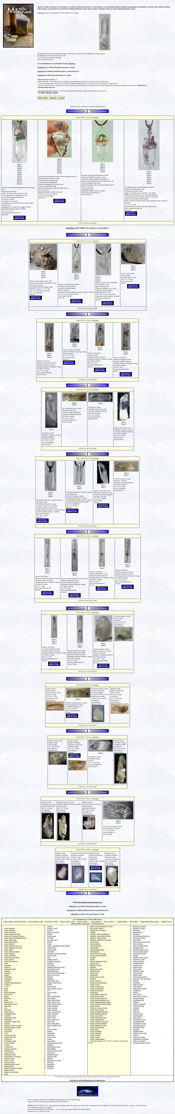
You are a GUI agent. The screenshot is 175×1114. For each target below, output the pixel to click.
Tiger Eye (136, 1010)
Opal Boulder (94, 948)
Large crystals (51, 1037)
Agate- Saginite (9, 959)
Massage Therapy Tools (54, 1050)
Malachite (50, 1045)
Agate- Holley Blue (10, 940)
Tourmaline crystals (139, 1019)
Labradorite (51, 1033)
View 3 (19, 166)
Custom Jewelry (9, 1052)
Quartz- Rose (94, 1029)
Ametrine (7, 971)
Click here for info (96, 1041)
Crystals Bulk (8, 1047)
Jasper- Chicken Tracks (54, 1004)
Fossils (49, 944)
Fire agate (50, 938)
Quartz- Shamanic (95, 1033)
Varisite (135, 1035)
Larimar (49, 1039)
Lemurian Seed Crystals (54, 1043)
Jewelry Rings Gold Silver (141, 936)
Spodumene (136, 990)
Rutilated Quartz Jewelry (141, 950)
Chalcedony (8, 1019)
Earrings (49, 926)
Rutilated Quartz (138, 948)
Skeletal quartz (138, 973)
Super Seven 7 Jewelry (140, 996)
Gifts (48, 957)
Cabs (5, 1008)
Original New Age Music (98, 930)
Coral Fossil (8, 1039)
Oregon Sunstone (138, 998)
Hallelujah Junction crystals (56, 967)
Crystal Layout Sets (10, 1049)
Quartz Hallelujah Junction (98, 1014)
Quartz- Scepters (95, 1035)
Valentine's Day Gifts (140, 1033)
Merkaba (50, 1058)
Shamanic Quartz (138, 971)
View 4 (19, 168)
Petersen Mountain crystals (98, 961)
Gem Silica (50, 951)
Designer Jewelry (9, 1062)
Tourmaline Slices (138, 1027)
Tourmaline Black (138, 1021)
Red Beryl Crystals (139, 928)
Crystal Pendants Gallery (36, 921)
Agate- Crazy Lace (10, 932)
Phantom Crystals (95, 965)
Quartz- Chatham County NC (99, 1021)
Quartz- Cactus (95, 984)
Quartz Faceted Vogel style (98, 998)
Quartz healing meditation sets (99, 1000)
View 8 (19, 176)
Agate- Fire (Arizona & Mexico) (14, 936)
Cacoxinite (7, 1010)
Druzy (6, 1074)
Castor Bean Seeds (10, 1017)
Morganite (50, 1066)
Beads (6, 988)
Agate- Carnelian (9, 930)
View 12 (19, 183)
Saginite (135, 955)
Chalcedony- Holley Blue (12, 1021)
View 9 (19, 178)
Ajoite (6, 963)
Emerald (49, 930)
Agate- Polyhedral (10, 955)
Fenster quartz (51, 936)
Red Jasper (136, 930)
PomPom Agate (95, 971)
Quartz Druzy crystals (97, 996)
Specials (135, 981)
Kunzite (49, 1031)
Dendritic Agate (9, 1058)
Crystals (61, 98)
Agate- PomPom (9, 953)
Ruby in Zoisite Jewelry (140, 946)
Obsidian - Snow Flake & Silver (100, 936)
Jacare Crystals (52, 992)
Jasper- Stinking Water (54, 1025)
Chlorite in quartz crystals (12, 1027)
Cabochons (7, 1006)
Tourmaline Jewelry (139, 1025)
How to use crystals (53, 975)
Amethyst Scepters (10, 969)
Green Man (50, 965)
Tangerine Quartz (138, 1006)
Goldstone (50, 963)
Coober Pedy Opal (10, 1037)
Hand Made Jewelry (53, 969)
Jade (48, 994)
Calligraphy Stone (10, 1014)
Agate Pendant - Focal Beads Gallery (15, 921)
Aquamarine (8, 979)
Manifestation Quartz (54, 1047)
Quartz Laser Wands (96, 1016)
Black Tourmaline (9, 992)
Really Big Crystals (139, 926)
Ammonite (7, 973)
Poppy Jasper (94, 973)
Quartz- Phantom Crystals (98, 1025)
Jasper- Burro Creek (53, 1002)
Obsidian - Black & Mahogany (99, 934)
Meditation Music (52, 1054)
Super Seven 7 (137, 994)
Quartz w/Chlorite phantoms (99, 1012)
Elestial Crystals (52, 928)
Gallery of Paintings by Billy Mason (58, 946)
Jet (48, 1027)
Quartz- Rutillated (95, 1031)
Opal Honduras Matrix (97, 950)
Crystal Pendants (9, 1043)
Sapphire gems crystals (140, 957)
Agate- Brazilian (9, 928)
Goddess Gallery (122, 921)
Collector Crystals (10, 1035)
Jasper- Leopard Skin (54, 1012)
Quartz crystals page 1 (97, 986)
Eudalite (49, 934)
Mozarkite (50, 1068)
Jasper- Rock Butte (53, 1023)
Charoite (7, 1023)
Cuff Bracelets (8, 1050)
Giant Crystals (51, 955)
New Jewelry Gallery (96, 928)
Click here (40, 13)
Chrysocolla (8, 1031)
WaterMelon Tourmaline (141, 1039)
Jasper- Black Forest (53, 1000)
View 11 (19, 182)
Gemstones (53, 98)
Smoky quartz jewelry (140, 977)
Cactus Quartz (8, 1012)
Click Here (70, 228)
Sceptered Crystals (139, 959)
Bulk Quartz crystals (10, 1004)
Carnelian (7, 1016)
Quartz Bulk (94, 992)
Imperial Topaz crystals (54, 988)
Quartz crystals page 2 (97, 988)
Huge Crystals (51, 986)
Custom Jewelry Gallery (67, 921)
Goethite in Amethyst (54, 961)
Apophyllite (8, 977)
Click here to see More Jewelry (48, 91)
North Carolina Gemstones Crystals (101, 926)
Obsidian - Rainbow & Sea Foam (100, 940)
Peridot (92, 959)
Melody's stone (52, 1056)
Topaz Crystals (137, 1014)
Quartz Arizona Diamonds (98, 983)
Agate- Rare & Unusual (11, 957)
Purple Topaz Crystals (97, 977)
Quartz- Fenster (95, 1006)
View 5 (19, 170)
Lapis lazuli (51, 1035)
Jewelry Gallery (52, 1029)
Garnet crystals (52, 950)
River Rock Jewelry (139, 938)
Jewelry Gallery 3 (109, 921)
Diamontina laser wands (11, 1064)
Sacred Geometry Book (140, 951)
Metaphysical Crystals (54, 1060)
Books (6, 1000)
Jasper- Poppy (51, 1017)
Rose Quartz (137, 940)
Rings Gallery (133, 921)
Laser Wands (51, 1041)
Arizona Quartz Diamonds (12, 983)
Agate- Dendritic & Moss (12, 934)
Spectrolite (136, 983)
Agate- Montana (9, 944)
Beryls (6, 990)
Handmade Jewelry (98, 923)
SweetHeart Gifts (138, 1000)
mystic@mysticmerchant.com (90, 902)
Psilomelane (94, 975)
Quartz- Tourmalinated (97, 1039)
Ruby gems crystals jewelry (142, 942)
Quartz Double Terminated (98, 994)
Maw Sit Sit (51, 1052)
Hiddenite (50, 979)
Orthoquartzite (94, 951)
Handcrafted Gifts (53, 971)
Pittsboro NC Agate (96, 969)
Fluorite (49, 942)
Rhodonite (136, 934)
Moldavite (50, 1062)
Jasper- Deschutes (52, 1006)
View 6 (19, 172)
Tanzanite (136, 1008)
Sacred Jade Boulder (139, 953)
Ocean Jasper (94, 942)
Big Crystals (8, 994)
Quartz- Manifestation (97, 1019)
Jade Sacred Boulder (53, 996)
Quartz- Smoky (95, 1037)
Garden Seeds (51, 948)
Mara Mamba (51, 1049)
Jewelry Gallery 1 (82, 921)
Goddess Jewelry (52, 959)
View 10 (19, 180)
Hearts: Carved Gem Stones (56, 973)
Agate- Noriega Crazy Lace (13, 946)
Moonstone (50, 1064)
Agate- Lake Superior (11, 942)
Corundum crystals (10, 1041)
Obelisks (93, 932)
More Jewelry (43, 98)
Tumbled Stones (138, 1031)
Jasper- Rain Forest (53, 1019)
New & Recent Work (51, 921)
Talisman (136, 1002)
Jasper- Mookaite (52, 1014)
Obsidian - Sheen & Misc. (98, 938)
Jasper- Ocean (51, 1016)
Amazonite (7, 965)
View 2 (19, 164)
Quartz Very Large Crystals (98, 1008)
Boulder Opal (8, 1002)
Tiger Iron (136, 1012)
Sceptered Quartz (138, 963)
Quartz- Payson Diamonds (98, 1023)
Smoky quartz (137, 975)
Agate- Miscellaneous (11, 961)
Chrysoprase (8, 1029)
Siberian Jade (137, 969)
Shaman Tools (137, 967)
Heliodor (50, 977)
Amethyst (7, 967)
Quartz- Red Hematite (97, 1027)
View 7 (19, 174)
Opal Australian (95, 944)
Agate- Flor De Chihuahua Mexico (15, 938)
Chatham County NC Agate (13, 1025)
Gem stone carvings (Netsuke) (56, 953)
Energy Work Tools (53, 932)
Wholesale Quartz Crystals (141, 1043)
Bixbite (6, 996)
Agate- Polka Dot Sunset (12, 951)
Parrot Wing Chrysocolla (98, 953)
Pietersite (93, 967)
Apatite (6, 975)
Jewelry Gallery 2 (96, 921)
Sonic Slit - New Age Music (142, 979)
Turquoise (136, 1029)
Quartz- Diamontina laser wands (100, 1002)
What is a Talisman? (139, 1004)
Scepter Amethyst (138, 961)
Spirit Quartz (137, 986)
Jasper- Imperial (52, 1010)
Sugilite (135, 992)
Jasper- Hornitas (52, 1008)
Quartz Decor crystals (97, 1010)
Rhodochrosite (137, 932)
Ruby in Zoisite (138, 944)
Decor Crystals (9, 1060)
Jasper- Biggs (51, 998)
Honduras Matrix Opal (54, 983)
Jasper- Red (51, 1021)
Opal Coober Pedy (96, 946)
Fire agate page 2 (52, 940)
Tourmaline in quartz (139, 1023)
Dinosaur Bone (9, 1066)
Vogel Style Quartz (139, 1037)
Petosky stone (94, 963)
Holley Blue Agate (53, 981)
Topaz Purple (137, 1017)
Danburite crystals (10, 1054)
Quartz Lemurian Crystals (98, 1017)
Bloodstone (7, 998)
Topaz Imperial (138, 1016)
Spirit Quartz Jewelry (140, 988)
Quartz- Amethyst (95, 981)
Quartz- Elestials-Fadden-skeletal (100, 1004)
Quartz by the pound (96, 990)
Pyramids (93, 979)
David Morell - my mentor (12, 1056)
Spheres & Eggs (138, 984)
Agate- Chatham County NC (13, 948)
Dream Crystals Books (11, 1072)
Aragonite (7, 981)
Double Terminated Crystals (13, 1068)
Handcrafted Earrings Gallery (149, 921)
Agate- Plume (8, 950)
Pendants (93, 957)
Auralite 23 (7, 984)
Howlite (49, 984)
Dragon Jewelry (9, 1070)
